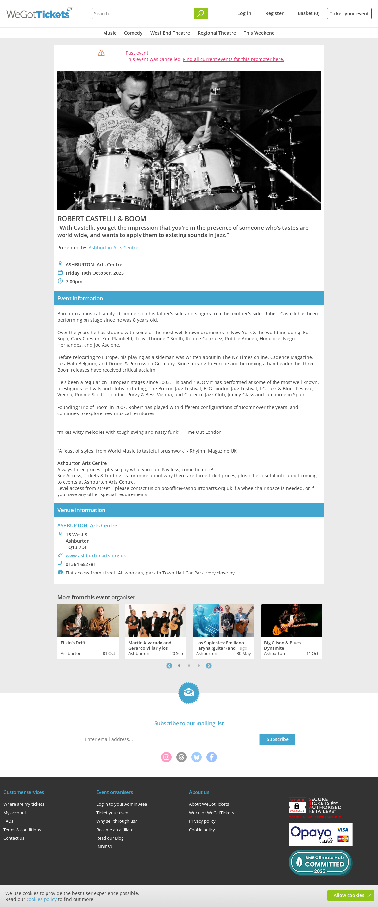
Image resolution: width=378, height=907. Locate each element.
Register (274, 13)
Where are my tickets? (24, 804)
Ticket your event (349, 13)
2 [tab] (189, 665)
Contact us (13, 838)
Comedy (133, 33)
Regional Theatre (217, 33)
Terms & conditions (22, 830)
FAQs (8, 821)
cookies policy (42, 899)
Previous (169, 665)
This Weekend (259, 33)
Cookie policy (202, 830)
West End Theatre (170, 33)
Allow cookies (349, 895)
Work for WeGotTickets (211, 813)
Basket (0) (308, 13)
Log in (244, 13)
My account (14, 813)
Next (208, 665)
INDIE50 (104, 847)
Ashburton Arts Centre (113, 247)
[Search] (201, 13)
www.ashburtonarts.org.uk (96, 556)
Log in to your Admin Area (121, 804)
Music (109, 33)
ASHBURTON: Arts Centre (87, 525)
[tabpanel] (88, 631)
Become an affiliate (114, 830)
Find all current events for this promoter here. (233, 59)
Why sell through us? (116, 821)
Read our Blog (109, 838)
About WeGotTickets (209, 804)
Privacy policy (202, 821)
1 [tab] (179, 665)
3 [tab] (199, 665)
